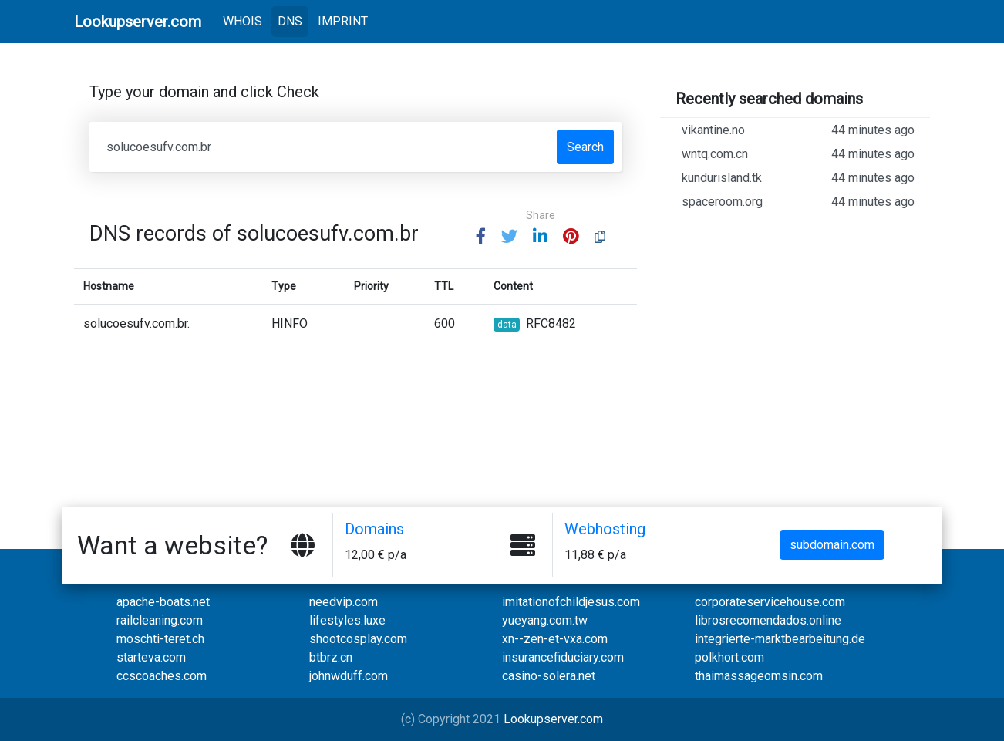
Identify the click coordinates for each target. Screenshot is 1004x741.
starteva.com (151, 657)
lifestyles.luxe (347, 620)
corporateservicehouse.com (770, 601)
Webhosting (604, 529)
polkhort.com (729, 657)
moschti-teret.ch (160, 639)
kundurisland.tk (798, 178)
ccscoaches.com (161, 676)
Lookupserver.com (553, 719)
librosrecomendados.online (768, 620)
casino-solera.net (548, 676)
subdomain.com (832, 544)
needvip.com (343, 601)
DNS (290, 21)
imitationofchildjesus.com (571, 601)
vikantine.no (798, 130)
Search (585, 147)
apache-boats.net (163, 601)
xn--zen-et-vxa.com (555, 639)
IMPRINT (343, 21)
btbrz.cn (330, 657)
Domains (374, 529)
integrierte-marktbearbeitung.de (780, 639)
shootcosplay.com (358, 639)
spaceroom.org (798, 202)
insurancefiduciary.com (563, 657)
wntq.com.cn (798, 154)
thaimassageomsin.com (759, 676)
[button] (481, 237)
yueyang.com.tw (545, 620)
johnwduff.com (348, 676)
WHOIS (245, 20)
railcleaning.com (159, 620)
